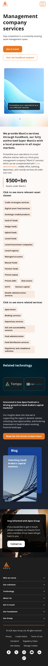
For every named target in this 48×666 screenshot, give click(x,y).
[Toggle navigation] (42, 4)
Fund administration (14, 336)
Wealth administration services (15, 294)
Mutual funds (11, 262)
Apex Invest (10, 309)
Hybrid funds (11, 232)
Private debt (10, 281)
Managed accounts (14, 256)
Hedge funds (11, 226)
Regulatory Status (30, 641)
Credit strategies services (17, 202)
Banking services (13, 315)
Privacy (9, 636)
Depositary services (14, 321)
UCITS (7, 287)
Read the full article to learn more (24, 436)
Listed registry (12, 250)
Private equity (11, 275)
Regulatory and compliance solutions (17, 349)
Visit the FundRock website (20, 57)
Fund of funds (11, 220)
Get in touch (12, 49)
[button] (19, 118)
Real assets (27, 281)
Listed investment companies (19, 244)
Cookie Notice (21, 636)
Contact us (16, 544)
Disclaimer (14, 641)
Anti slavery (15, 645)
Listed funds (11, 238)
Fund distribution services (17, 342)
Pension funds (11, 268)
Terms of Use (36, 636)
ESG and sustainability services (15, 328)
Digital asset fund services (17, 208)
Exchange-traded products (17, 214)
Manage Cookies (31, 645)
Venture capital (22, 287)
